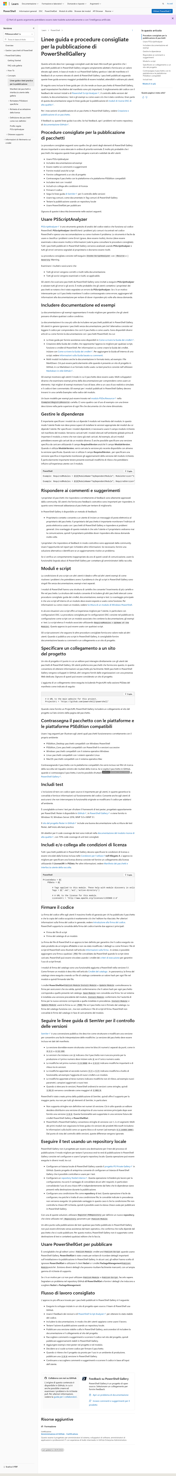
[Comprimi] (34, 28)
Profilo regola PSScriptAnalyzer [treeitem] (17, 128)
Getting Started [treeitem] (14, 60)
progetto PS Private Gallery (117, 1166)
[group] (88, 479)
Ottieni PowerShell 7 (162, 11)
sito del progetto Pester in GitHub (58, 823)
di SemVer (70, 193)
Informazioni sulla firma (97, 949)
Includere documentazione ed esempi (155, 46)
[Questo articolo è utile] (143, 97)
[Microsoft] (5, 4)
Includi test (147, 79)
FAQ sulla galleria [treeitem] (15, 65)
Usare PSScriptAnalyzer (153, 41)
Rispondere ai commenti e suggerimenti (154, 56)
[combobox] (18, 34)
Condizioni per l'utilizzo (92, 855)
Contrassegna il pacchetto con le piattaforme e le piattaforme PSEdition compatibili (156, 73)
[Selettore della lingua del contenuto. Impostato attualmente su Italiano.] (9, 1471)
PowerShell (55, 30)
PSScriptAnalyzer (49, 226)
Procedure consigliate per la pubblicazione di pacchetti (155, 36)
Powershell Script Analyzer (84, 93)
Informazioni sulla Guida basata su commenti (81, 355)
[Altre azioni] (132, 30)
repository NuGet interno (73, 1177)
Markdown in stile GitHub (58, 370)
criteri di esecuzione (109, 957)
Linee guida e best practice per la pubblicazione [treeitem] (21, 82)
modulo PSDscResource (102, 398)
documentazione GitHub (55, 124)
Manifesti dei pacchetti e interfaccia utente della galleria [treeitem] (20, 92)
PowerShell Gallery (50, 776)
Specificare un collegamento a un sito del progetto (157, 65)
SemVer (45, 1033)
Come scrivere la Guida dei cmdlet (115, 339)
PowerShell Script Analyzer (91, 1313)
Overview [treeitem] (9, 45)
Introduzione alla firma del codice (109, 922)
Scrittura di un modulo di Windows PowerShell (109, 604)
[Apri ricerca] (163, 3)
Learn (44, 30)
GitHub (81, 813)
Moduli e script (149, 61)
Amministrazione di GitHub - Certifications (59, 1434)
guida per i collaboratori (65, 1396)
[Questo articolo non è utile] (146, 97)
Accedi (170, 3)
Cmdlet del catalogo (97, 971)
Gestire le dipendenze (152, 51)
